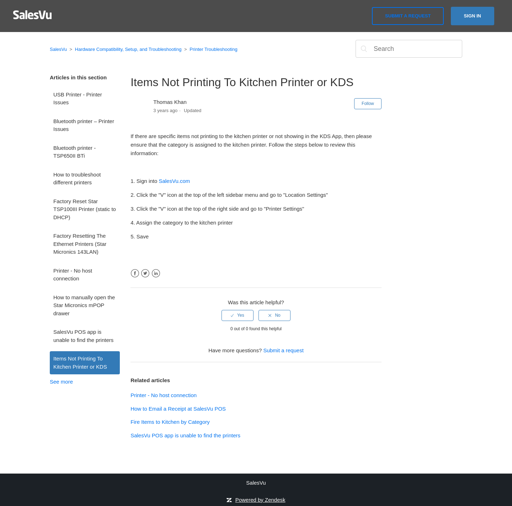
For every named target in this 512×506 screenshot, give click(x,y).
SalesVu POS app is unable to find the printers (83, 336)
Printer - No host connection (72, 275)
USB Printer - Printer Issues (77, 98)
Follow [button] (368, 103)
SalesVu (58, 49)
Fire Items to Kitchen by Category (170, 422)
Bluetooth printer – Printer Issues (83, 125)
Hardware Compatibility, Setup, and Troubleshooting (128, 49)
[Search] (409, 49)
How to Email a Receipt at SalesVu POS (178, 409)
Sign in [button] (472, 16)
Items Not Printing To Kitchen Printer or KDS (80, 362)
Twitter (145, 273)
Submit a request (408, 16)
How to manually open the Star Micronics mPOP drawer (84, 305)
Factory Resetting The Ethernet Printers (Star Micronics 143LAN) (79, 244)
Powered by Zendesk (260, 500)
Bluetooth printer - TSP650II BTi (74, 152)
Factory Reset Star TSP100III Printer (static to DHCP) (84, 209)
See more (61, 382)
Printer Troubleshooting (213, 49)
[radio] (238, 315)
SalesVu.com (174, 181)
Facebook (134, 273)
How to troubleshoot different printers (77, 179)
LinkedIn (155, 273)
